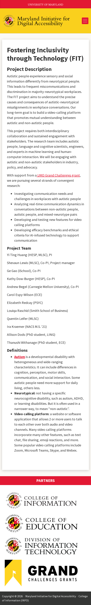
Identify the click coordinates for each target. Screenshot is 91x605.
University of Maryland (45, 5)
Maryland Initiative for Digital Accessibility (50, 596)
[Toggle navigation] (85, 21)
